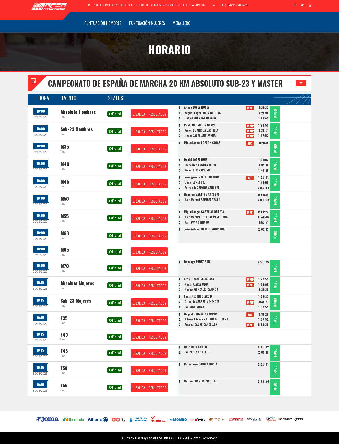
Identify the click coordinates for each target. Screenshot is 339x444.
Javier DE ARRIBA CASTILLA (201, 130)
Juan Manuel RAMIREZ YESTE (202, 200)
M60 (65, 233)
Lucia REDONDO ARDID (198, 296)
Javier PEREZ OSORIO (198, 170)
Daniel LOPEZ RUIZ (195, 160)
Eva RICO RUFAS (194, 307)
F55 (64, 385)
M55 (65, 216)
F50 (64, 368)
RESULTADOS (157, 114)
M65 (65, 249)
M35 (65, 146)
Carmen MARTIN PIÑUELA (200, 381)
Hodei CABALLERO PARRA (200, 135)
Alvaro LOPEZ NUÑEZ (196, 107)
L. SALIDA (138, 114)
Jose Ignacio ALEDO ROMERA (201, 177)
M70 (65, 266)
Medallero (181, 23)
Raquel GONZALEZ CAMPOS (201, 289)
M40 (65, 164)
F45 (64, 351)
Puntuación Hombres (102, 23)
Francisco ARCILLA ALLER (200, 165)
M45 (65, 181)
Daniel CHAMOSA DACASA (200, 118)
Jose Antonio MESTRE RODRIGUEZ (205, 229)
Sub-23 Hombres (77, 129)
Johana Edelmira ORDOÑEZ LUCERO (206, 319)
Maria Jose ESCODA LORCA (200, 364)
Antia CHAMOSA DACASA (199, 279)
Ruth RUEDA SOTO (195, 347)
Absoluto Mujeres (77, 283)
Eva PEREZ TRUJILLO (197, 352)
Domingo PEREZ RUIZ (197, 262)
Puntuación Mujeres (147, 23)
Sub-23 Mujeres (76, 300)
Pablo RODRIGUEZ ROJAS (199, 125)
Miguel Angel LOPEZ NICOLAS (203, 113)
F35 (64, 318)
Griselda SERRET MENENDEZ (202, 302)
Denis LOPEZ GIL (195, 182)
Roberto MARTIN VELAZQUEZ (201, 195)
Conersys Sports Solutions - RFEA (158, 437)
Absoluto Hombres (78, 111)
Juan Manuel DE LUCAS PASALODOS (206, 217)
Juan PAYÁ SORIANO (197, 222)
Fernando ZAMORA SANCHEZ (202, 188)
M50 (65, 198)
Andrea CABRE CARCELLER (201, 324)
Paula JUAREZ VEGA (196, 284)
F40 (64, 334)
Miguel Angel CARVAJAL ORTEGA (204, 212)
